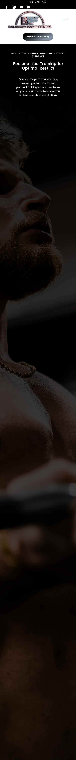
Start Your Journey (38, 36)
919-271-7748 (38, 2)
